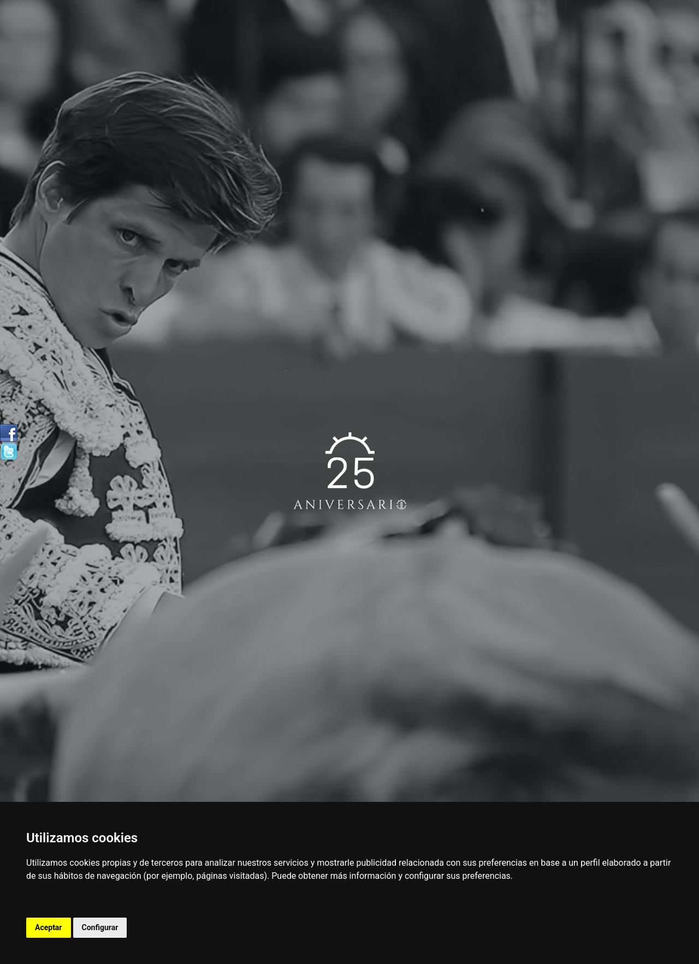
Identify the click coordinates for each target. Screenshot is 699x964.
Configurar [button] (100, 927)
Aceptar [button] (48, 927)
